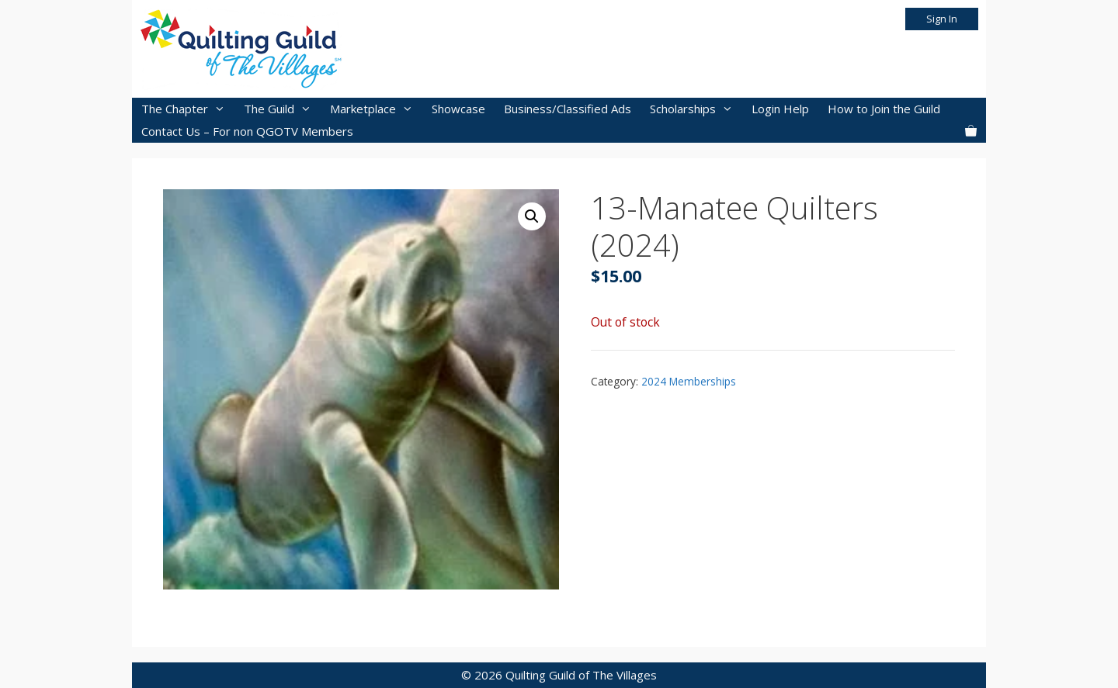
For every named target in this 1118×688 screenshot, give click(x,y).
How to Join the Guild (884, 108)
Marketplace (376, 109)
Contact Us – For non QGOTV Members (247, 131)
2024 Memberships (688, 381)
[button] (532, 216)
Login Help (780, 108)
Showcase (458, 108)
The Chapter (187, 109)
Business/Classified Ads (567, 108)
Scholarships (696, 109)
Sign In (941, 19)
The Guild (282, 109)
